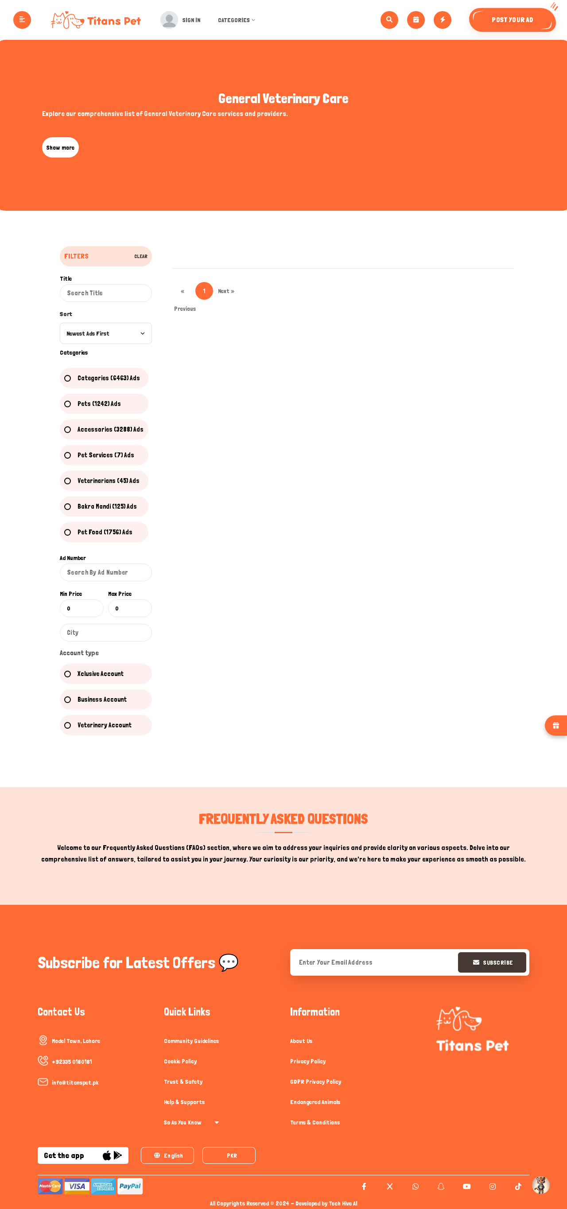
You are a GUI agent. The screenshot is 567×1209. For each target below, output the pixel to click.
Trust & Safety (183, 1081)
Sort (66, 313)
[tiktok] (517, 1186)
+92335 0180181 (72, 1061)
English (168, 1155)
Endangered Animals (315, 1101)
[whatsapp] (414, 1186)
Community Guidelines (191, 1040)
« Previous (183, 293)
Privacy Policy (308, 1061)
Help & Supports (184, 1101)
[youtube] (466, 1186)
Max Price (120, 593)
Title (66, 278)
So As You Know (191, 1122)
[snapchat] (440, 1186)
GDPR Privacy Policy (315, 1081)
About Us (301, 1040)
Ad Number (73, 557)
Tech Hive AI (343, 1203)
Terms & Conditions (315, 1122)
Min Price (71, 593)
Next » (226, 290)
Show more (60, 147)
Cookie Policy (180, 1061)
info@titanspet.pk (75, 1082)
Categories (237, 19)
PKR (232, 1155)
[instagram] (491, 1186)
